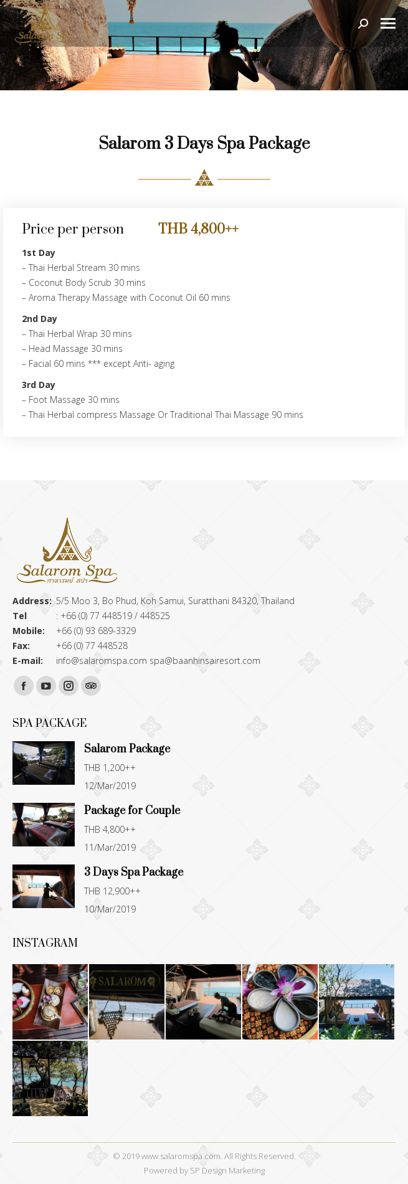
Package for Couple (132, 811)
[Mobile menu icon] (388, 23)
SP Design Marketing (227, 1170)
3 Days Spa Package (133, 872)
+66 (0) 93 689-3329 (96, 631)
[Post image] (43, 765)
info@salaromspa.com (101, 660)
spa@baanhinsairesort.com (204, 660)
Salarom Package (127, 749)
